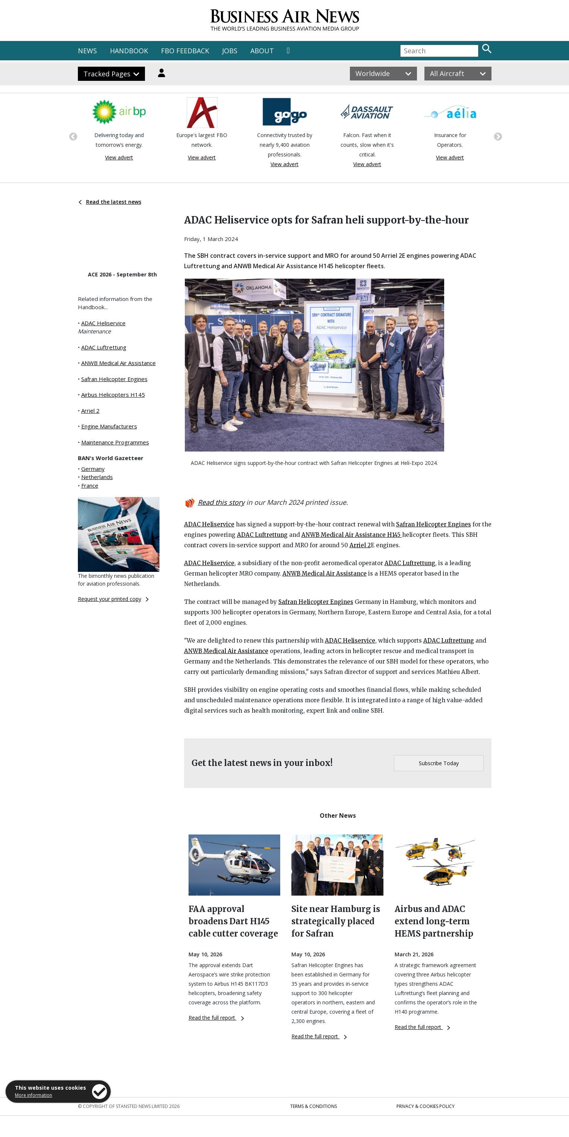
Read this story (221, 502)
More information (33, 1095)
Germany (93, 468)
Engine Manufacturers (109, 426)
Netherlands (97, 477)
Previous (72, 136)
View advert (119, 157)
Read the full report (216, 1017)
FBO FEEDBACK (185, 50)
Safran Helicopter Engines (114, 379)
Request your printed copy (113, 598)
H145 (394, 534)
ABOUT (262, 50)
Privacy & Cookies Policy (425, 1106)
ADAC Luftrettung (103, 347)
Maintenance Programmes (115, 442)
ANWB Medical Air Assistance (118, 363)
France (89, 485)
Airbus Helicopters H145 (113, 394)
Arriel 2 (90, 410)
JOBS (229, 50)
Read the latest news (110, 201)
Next (497, 136)
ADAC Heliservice (103, 323)
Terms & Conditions (313, 1106)
